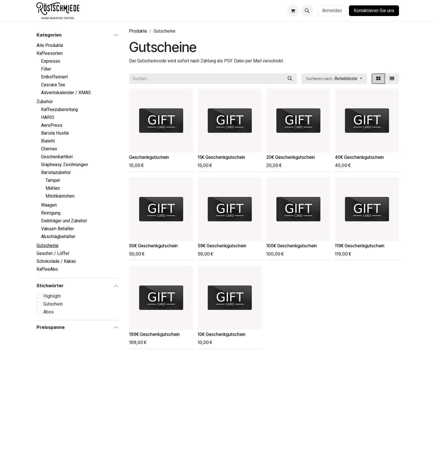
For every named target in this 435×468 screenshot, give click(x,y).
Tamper (53, 180)
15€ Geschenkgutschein (221, 157)
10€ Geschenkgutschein (221, 334)
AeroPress (51, 125)
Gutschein (53, 304)
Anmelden (332, 10)
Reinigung (50, 213)
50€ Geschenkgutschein (153, 245)
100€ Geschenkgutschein (291, 245)
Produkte (138, 31)
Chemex (49, 149)
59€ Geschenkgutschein (222, 245)
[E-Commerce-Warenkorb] (293, 11)
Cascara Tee (53, 84)
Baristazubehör (56, 172)
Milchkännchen (60, 196)
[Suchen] (290, 78)
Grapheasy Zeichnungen (64, 164)
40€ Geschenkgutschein (359, 157)
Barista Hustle (55, 133)
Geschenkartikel (57, 156)
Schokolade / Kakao (56, 261)
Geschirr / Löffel (53, 253)
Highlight (52, 296)
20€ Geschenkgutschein (290, 157)
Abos (48, 312)
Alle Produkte (50, 45)
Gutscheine (47, 245)
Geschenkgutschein (149, 157)
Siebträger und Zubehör (64, 220)
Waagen (49, 205)
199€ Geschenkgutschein (154, 334)
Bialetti (48, 141)
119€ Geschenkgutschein (359, 245)
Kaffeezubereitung (59, 109)
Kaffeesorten (50, 53)
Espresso (50, 61)
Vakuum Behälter (57, 228)
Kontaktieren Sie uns (374, 10)
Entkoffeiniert (54, 77)
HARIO (47, 117)
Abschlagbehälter (58, 236)
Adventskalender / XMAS (66, 92)
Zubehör (45, 101)
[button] (307, 11)
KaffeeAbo (47, 269)
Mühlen (53, 188)
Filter (46, 69)
